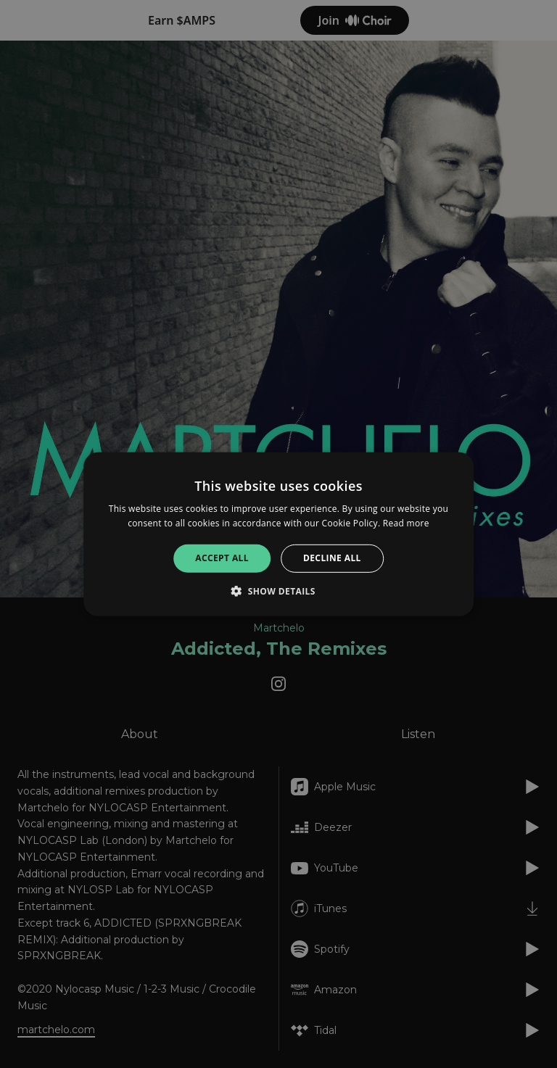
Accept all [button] (222, 558)
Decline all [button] (332, 558)
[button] (278, 591)
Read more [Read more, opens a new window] (406, 523)
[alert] (278, 534)
